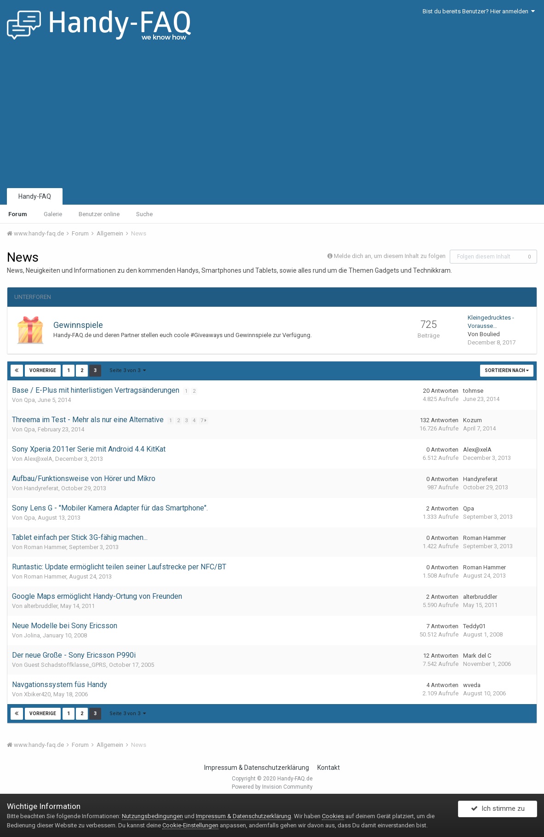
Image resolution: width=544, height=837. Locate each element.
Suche (144, 214)
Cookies (333, 816)
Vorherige (42, 370)
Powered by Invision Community (272, 787)
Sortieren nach (507, 370)
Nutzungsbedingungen (152, 816)
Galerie (53, 214)
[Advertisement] (272, 117)
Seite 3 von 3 (127, 370)
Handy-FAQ (34, 196)
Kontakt (328, 767)
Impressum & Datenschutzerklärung (256, 767)
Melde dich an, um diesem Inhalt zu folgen (390, 255)
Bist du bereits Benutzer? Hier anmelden (479, 11)
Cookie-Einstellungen (190, 825)
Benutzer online (99, 214)
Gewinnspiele (78, 325)
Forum (17, 214)
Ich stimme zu (498, 811)
